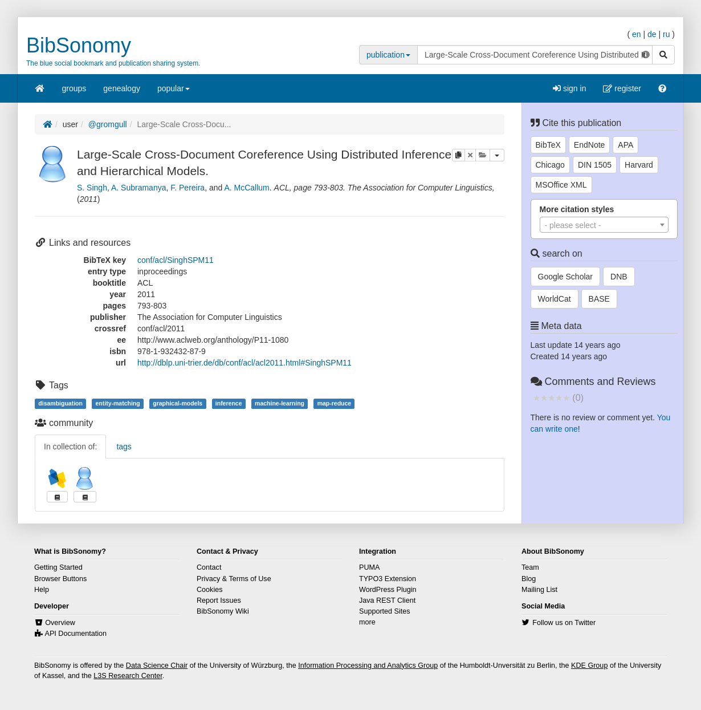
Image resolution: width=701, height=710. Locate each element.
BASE (599, 298)
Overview (60, 623)
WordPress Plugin (388, 590)
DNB (618, 276)
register (622, 88)
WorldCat (554, 298)
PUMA (369, 567)
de (652, 34)
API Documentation (76, 634)
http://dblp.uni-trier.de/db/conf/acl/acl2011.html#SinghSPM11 (244, 362)
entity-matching (117, 403)
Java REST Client (387, 600)
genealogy (121, 88)
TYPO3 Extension (387, 579)
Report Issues (219, 600)
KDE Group (589, 666)
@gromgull (107, 124)
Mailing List (539, 590)
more (367, 622)
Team (530, 567)
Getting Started (58, 567)
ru (666, 34)
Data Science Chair (157, 666)
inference (228, 403)
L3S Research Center (127, 676)
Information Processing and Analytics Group (368, 666)
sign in (569, 88)
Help (41, 590)
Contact (209, 567)
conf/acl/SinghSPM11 (175, 260)
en (636, 34)
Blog (528, 579)
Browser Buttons (60, 579)
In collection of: (70, 446)
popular (173, 92)
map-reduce (334, 403)
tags (123, 446)
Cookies (210, 590)
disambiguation (60, 403)
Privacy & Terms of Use (234, 579)
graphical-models (177, 403)
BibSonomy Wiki (223, 611)
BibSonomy (78, 45)
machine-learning (279, 403)
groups (74, 88)
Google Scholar (565, 276)
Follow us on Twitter (564, 623)
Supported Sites (384, 611)
